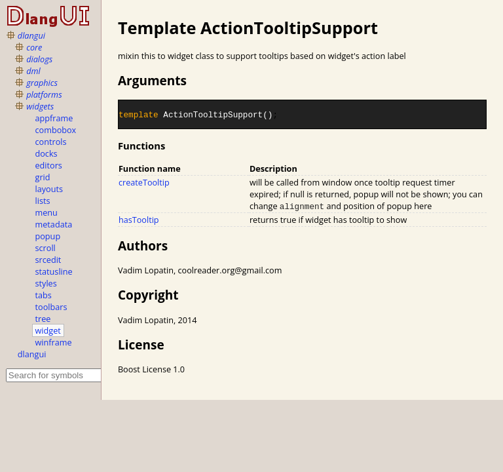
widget (48, 330)
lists (42, 200)
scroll (45, 248)
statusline (54, 271)
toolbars (51, 307)
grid (42, 177)
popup (48, 236)
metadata (54, 224)
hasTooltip (139, 220)
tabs (43, 295)
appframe (54, 118)
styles (46, 283)
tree (43, 318)
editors (48, 165)
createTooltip (144, 182)
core (34, 47)
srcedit (48, 260)
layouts (49, 189)
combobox (56, 130)
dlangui (31, 35)
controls (51, 142)
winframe (53, 342)
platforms (44, 94)
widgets (40, 106)
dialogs (39, 59)
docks (46, 153)
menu (46, 212)
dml (33, 71)
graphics (42, 82)
